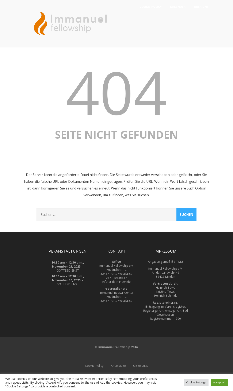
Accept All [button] (219, 382)
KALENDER (178, 7)
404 (116, 92)
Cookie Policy (151, 7)
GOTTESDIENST (67, 270)
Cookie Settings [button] (196, 382)
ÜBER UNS (202, 7)
